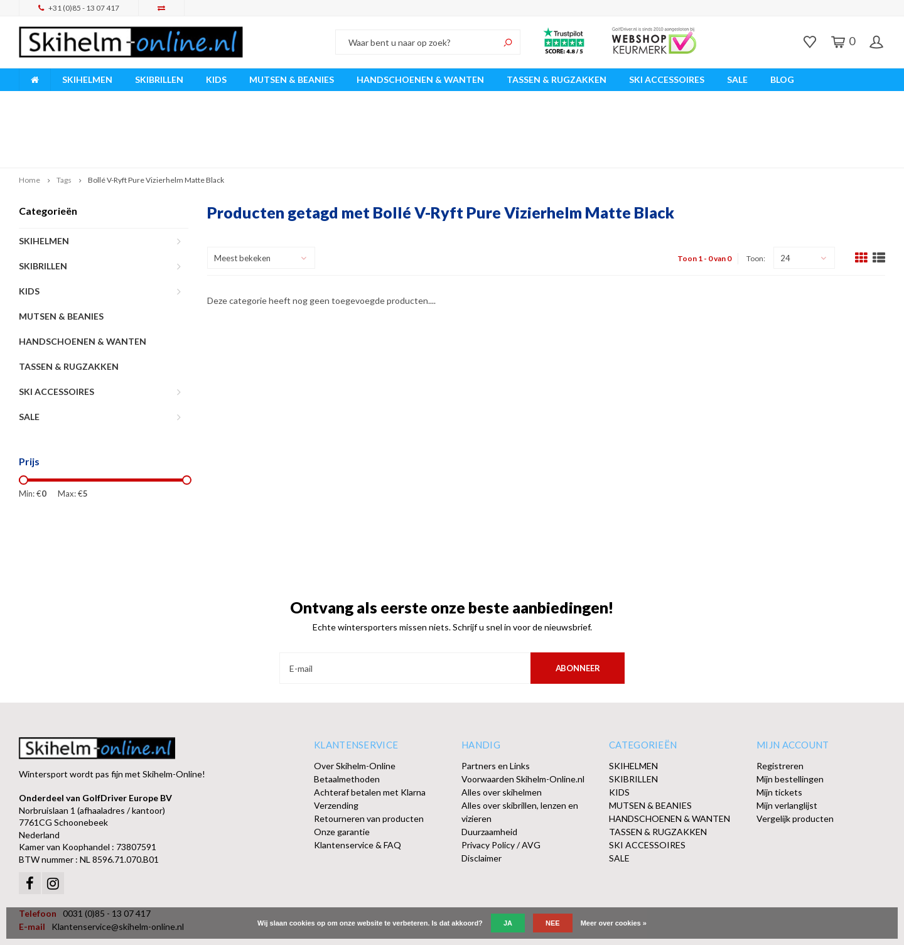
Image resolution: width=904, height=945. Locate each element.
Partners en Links (495, 706)
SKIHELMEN (87, 79)
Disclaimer (481, 799)
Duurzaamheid (489, 772)
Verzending (336, 746)
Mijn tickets (779, 733)
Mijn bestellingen (790, 720)
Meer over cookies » (614, 923)
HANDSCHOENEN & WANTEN (420, 79)
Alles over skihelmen (501, 733)
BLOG (782, 79)
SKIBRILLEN (159, 79)
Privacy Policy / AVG (501, 785)
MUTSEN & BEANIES (291, 79)
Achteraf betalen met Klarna (370, 733)
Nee (553, 923)
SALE (737, 79)
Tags (64, 121)
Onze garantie (342, 772)
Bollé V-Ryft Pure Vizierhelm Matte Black (156, 121)
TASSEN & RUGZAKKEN (556, 79)
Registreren (780, 706)
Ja (507, 923)
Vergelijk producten (795, 759)
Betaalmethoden (347, 720)
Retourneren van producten (369, 759)
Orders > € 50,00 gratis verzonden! (553, 99)
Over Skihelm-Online (355, 706)
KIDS (216, 79)
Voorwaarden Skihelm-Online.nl (522, 720)
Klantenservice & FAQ (357, 785)
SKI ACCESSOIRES (666, 79)
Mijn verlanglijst (786, 746)
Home (29, 121)
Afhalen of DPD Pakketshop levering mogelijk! (786, 99)
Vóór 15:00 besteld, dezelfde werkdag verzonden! (313, 99)
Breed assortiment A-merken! (82, 99)
